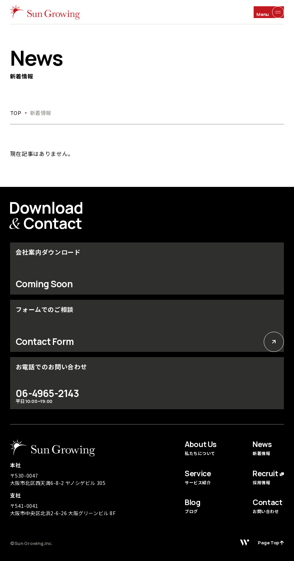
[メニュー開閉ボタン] (269, 12)
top (16, 112)
